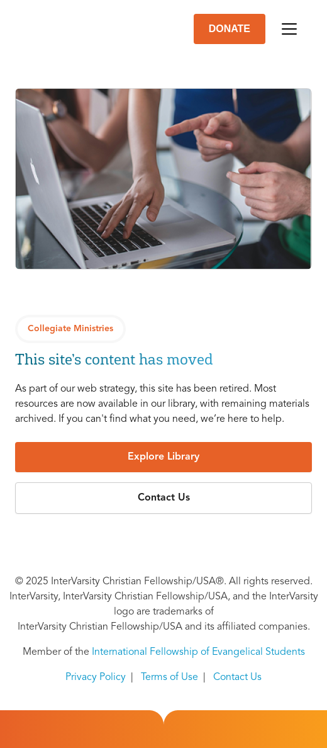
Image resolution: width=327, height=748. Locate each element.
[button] (163, 457)
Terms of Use (169, 677)
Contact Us (237, 677)
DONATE (229, 28)
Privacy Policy (95, 677)
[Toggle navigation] (289, 29)
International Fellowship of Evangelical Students (198, 652)
